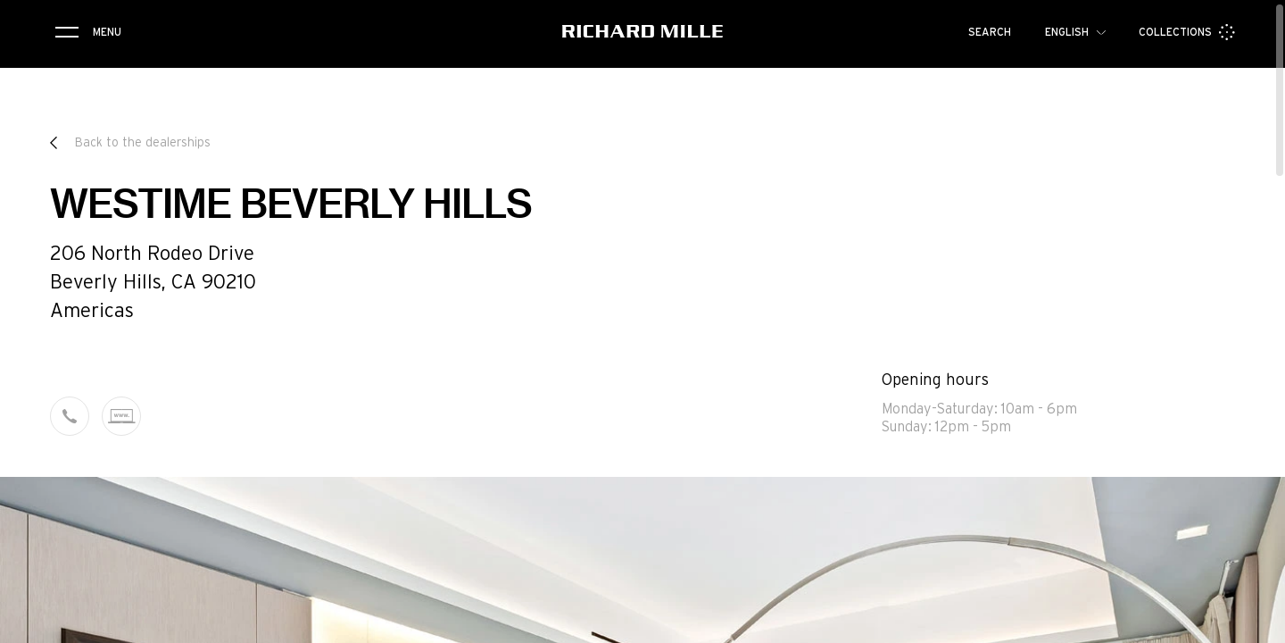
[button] (1258, 623)
